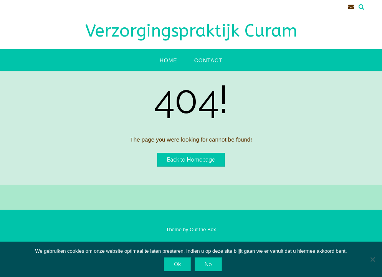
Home (168, 60)
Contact (208, 60)
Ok (177, 264)
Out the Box (203, 229)
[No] (372, 259)
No (208, 264)
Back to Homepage (191, 160)
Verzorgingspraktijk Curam (191, 31)
